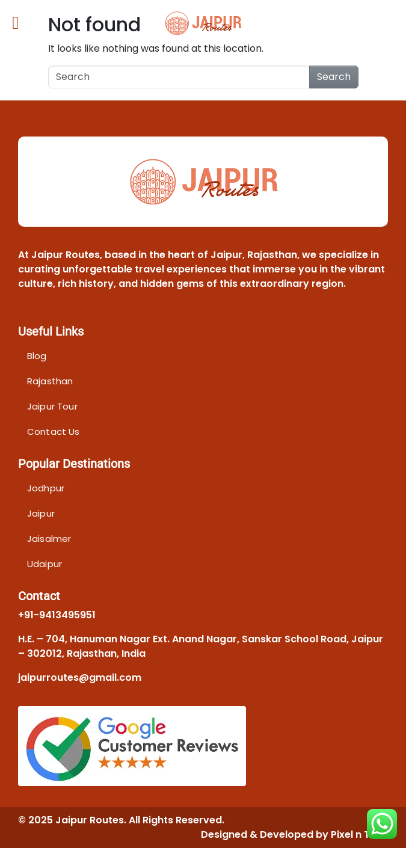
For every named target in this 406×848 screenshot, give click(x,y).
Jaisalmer (49, 538)
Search (334, 77)
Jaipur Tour (52, 406)
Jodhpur (45, 488)
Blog (37, 355)
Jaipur (41, 513)
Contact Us (53, 431)
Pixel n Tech (359, 834)
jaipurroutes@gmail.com (79, 677)
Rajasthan (50, 381)
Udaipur (44, 564)
